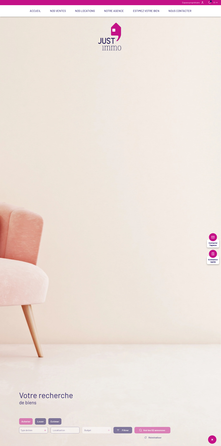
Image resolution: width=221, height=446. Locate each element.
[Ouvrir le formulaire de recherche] (122, 433)
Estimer (55, 424)
